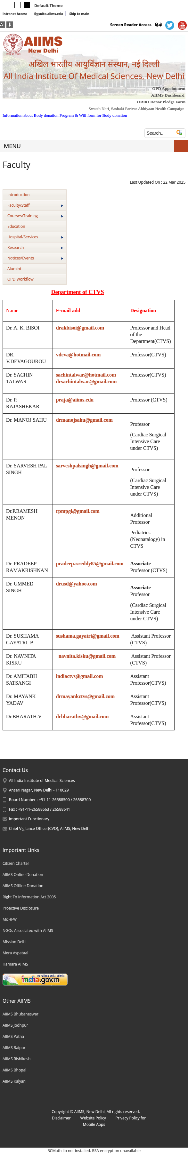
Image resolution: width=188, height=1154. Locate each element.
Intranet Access (15, 14)
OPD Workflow (20, 279)
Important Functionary (29, 819)
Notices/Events (35, 258)
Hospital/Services (35, 237)
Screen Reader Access (130, 25)
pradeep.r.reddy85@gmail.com (90, 563)
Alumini (14, 268)
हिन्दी (158, 25)
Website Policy (93, 1118)
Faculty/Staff (35, 205)
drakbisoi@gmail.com (80, 327)
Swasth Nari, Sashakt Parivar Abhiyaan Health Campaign (136, 108)
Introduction (18, 194)
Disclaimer (61, 1118)
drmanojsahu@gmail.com (84, 420)
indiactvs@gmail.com (79, 676)
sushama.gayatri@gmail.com (87, 636)
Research (35, 247)
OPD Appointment (168, 88)
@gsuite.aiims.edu (48, 14)
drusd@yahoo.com (76, 583)
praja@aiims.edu (75, 399)
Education (16, 226)
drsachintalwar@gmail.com (86, 381)
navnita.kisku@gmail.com (87, 656)
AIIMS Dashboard (167, 95)
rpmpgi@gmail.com (78, 511)
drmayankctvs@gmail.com (85, 696)
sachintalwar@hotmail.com (86, 375)
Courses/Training (35, 216)
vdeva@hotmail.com (78, 354)
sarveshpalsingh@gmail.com (87, 465)
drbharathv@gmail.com (82, 716)
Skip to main (79, 14)
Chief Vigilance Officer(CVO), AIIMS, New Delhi (49, 828)
